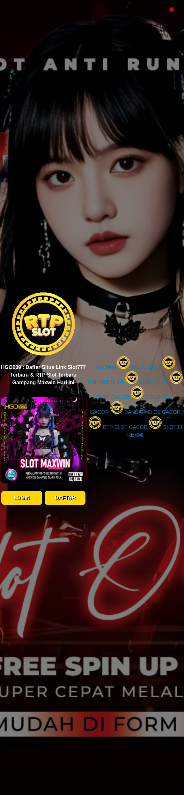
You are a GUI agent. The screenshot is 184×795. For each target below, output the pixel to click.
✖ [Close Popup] (171, 9)
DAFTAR (65, 497)
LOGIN (22, 497)
